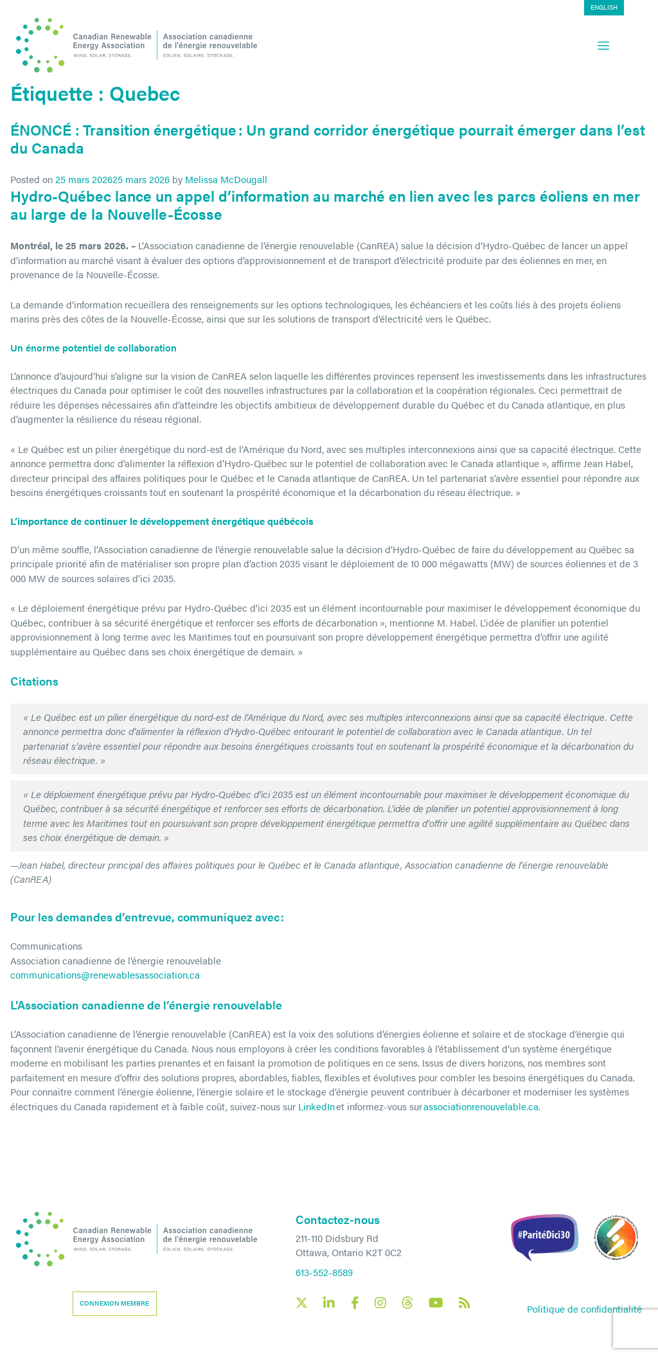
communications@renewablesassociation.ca (105, 974)
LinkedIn (316, 1106)
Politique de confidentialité (584, 1308)
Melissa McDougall (226, 179)
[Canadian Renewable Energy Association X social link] (302, 1302)
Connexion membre (114, 1303)
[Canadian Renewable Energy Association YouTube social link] (436, 1303)
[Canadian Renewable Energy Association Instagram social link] (380, 1303)
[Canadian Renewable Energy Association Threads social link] (407, 1303)
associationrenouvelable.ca (480, 1106)
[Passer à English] (632, 7)
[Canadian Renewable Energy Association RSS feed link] (464, 1303)
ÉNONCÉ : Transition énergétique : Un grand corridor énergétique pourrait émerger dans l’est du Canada (327, 138)
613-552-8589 (324, 1272)
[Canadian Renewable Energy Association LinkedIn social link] (329, 1303)
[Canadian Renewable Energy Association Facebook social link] (354, 1303)
